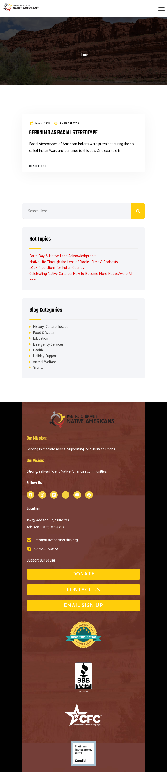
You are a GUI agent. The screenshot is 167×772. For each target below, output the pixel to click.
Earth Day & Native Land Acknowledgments (62, 256)
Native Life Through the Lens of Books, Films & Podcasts (73, 262)
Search (138, 211)
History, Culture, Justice (50, 327)
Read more (38, 166)
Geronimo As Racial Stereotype (64, 132)
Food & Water (44, 333)
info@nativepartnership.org (56, 540)
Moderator (71, 123)
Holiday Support (45, 356)
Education (40, 339)
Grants (38, 368)
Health (38, 350)
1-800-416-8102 (46, 550)
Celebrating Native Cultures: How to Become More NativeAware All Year (80, 277)
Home (84, 55)
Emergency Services (48, 344)
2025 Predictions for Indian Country (56, 268)
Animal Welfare (44, 362)
